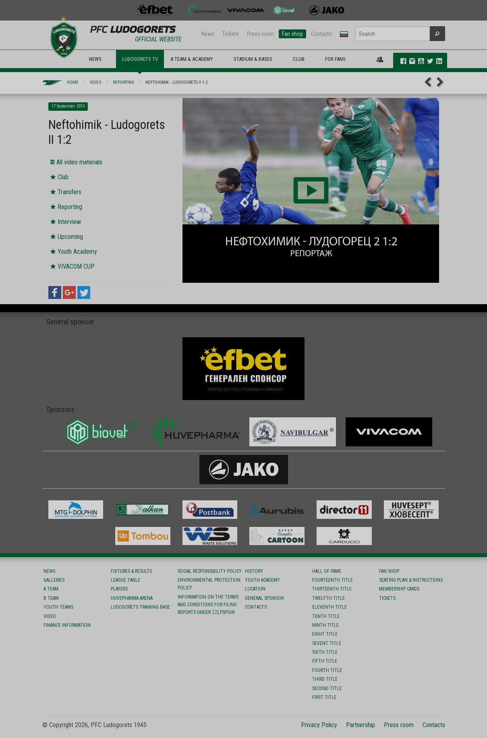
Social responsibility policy (210, 571)
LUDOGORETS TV (140, 59)
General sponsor (264, 598)
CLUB (299, 59)
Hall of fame (326, 571)
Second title (327, 688)
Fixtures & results (131, 571)
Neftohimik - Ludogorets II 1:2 (176, 82)
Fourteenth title (332, 580)
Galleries (54, 580)
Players (119, 589)
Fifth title (324, 661)
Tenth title (326, 616)
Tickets (230, 34)
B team (51, 598)
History (254, 571)
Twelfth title (328, 598)
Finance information (67, 625)
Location (255, 589)
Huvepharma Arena (132, 598)
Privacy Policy (319, 725)
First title (324, 697)
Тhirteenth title (332, 589)
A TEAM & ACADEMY (191, 59)
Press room (260, 34)
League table (125, 580)
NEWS (95, 59)
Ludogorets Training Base (140, 607)
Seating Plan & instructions (411, 580)
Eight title (325, 634)
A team (51, 589)
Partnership (360, 725)
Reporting (123, 82)
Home (73, 82)
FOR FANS (335, 59)
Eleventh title (329, 607)
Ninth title (325, 625)
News (207, 34)
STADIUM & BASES (253, 59)
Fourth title (327, 670)
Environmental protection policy (209, 584)
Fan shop (292, 34)
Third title (325, 679)
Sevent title (326, 643)
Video (96, 82)
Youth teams (58, 607)
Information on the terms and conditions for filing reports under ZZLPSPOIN (208, 604)
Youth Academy (262, 580)
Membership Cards (399, 589)
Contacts (321, 34)
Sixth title (325, 652)
